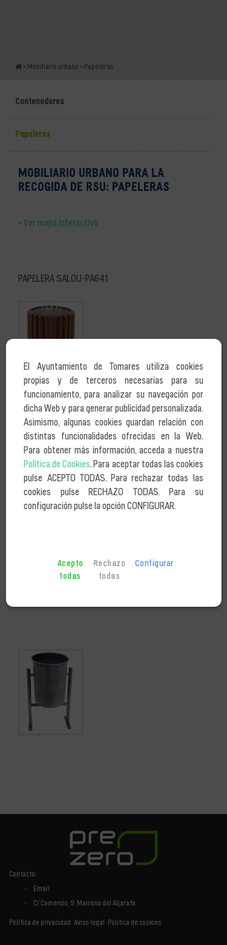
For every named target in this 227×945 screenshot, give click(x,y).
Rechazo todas (109, 570)
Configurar (154, 563)
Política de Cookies (57, 464)
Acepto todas (70, 570)
